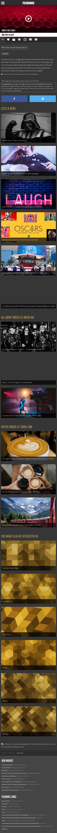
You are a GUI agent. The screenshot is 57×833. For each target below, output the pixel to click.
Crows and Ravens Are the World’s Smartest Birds (15, 815)
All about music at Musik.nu (17, 317)
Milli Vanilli (5, 770)
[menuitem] (4, 753)
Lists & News (8, 108)
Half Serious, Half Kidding (9, 776)
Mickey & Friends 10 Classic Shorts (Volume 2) (14, 784)
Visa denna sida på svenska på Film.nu (14, 47)
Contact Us (5, 804)
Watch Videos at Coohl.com (16, 427)
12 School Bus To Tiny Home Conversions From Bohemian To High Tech (21, 826)
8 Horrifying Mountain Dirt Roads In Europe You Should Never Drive (20, 823)
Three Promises (6, 779)
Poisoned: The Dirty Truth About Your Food (14, 773)
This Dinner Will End (7, 765)
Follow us (4, 806)
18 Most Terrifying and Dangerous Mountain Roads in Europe (19, 818)
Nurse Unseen (6, 787)
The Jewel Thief (6, 767)
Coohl (3, 812)
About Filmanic (6, 801)
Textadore (4, 829)
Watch (3, 820)
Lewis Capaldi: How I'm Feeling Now (12, 781)
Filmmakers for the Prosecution (10, 790)
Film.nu (4, 809)
